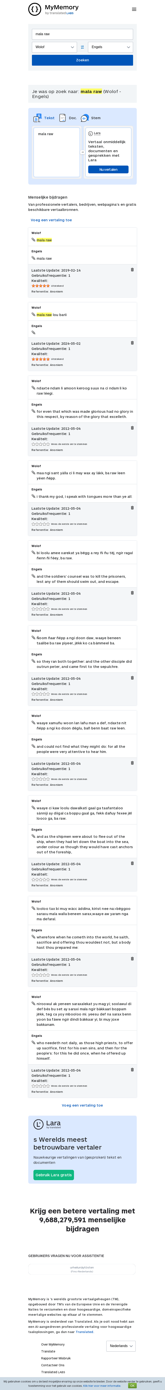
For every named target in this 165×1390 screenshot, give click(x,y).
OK (132, 1385)
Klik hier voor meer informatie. (102, 1385)
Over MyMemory (52, 1344)
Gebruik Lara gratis (54, 1174)
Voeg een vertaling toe (51, 220)
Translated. (85, 1332)
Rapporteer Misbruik (56, 1358)
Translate (48, 1351)
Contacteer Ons (52, 1365)
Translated (53, 1372)
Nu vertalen (108, 169)
